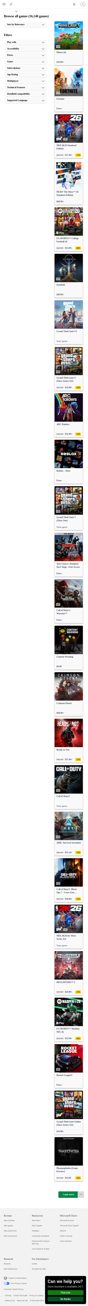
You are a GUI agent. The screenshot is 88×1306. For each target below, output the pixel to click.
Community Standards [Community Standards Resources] (40, 1236)
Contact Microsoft (20, 1295)
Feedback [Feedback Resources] (35, 1231)
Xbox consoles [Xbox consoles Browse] (9, 1220)
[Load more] (68, 1194)
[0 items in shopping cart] (75, 4)
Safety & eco (10, 1300)
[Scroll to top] (81, 1194)
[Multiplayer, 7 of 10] (25, 81)
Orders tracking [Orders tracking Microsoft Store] (66, 1236)
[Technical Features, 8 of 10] (25, 87)
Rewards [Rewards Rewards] (7, 1264)
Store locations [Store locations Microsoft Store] (66, 1241)
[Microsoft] (44, 2)
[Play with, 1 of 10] (25, 42)
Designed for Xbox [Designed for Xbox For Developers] (39, 1269)
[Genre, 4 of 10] (25, 61)
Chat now (65, 1292)
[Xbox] (8, 11)
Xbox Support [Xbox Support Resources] (37, 1225)
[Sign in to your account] (83, 4)
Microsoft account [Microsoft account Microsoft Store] (67, 1220)
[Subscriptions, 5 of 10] (25, 68)
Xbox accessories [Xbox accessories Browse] (10, 1236)
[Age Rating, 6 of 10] (25, 74)
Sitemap (8, 1295)
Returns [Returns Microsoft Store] (63, 1231)
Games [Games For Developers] (34, 1264)
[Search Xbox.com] (11, 4)
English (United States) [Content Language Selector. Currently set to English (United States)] (18, 1278)
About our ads (22, 1300)
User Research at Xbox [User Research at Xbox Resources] (41, 1249)
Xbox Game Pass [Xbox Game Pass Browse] (10, 1231)
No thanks (65, 1299)
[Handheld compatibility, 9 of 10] (25, 94)
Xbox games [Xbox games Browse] (8, 1225)
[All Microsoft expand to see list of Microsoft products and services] (4, 4)
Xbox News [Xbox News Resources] (36, 1220)
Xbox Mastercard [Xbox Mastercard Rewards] (10, 1269)
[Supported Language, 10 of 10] (25, 100)
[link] (69, 43)
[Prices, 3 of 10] (25, 55)
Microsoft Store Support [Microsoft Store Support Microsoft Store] (69, 1225)
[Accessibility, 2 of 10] (25, 48)
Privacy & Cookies (36, 1295)
